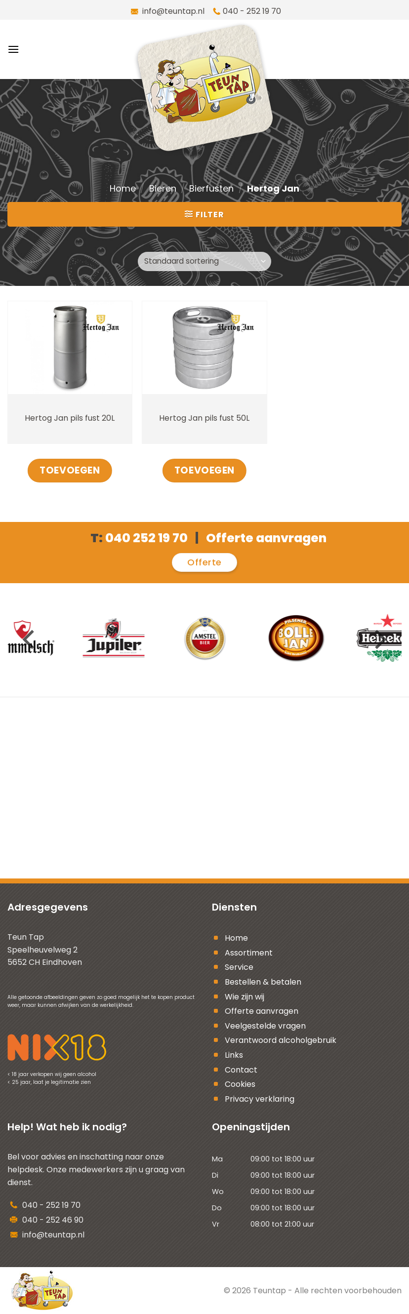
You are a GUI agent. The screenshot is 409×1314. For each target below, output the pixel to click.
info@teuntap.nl (172, 11)
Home (123, 188)
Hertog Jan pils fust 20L (70, 418)
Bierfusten (211, 188)
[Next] (379, 639)
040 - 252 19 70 (252, 11)
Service (239, 967)
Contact (241, 1069)
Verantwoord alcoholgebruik (280, 1040)
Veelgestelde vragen (265, 1026)
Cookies (240, 1084)
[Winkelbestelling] (204, 261)
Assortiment (249, 952)
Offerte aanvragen (261, 1011)
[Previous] (30, 639)
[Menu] (13, 49)
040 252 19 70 (146, 538)
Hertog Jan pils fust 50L (204, 418)
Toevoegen (70, 470)
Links (234, 1055)
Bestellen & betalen (263, 982)
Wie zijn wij (244, 996)
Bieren (162, 188)
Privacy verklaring (259, 1099)
